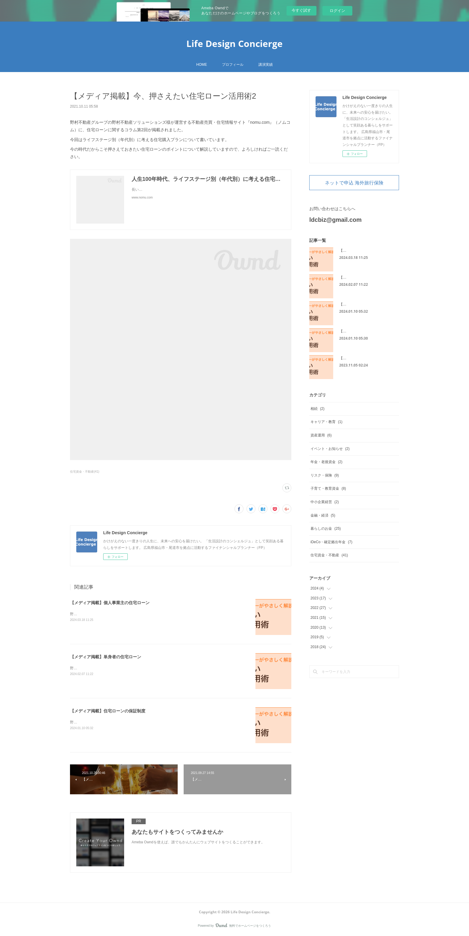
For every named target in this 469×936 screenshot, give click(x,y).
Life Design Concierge (234, 43)
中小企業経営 (324, 502)
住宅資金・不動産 (329, 555)
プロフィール (232, 64)
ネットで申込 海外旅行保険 (354, 182)
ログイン (337, 10)
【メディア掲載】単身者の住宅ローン (105, 656)
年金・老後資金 (326, 462)
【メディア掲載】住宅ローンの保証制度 (107, 711)
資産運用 (321, 435)
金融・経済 (322, 515)
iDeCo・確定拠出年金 (331, 542)
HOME (201, 64)
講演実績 (265, 64)
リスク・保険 (324, 475)
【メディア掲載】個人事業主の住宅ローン (110, 602)
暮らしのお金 (325, 528)
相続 (317, 409)
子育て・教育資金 (328, 488)
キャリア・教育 (326, 422)
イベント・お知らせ (330, 449)
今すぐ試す (301, 10)
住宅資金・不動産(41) (84, 471)
